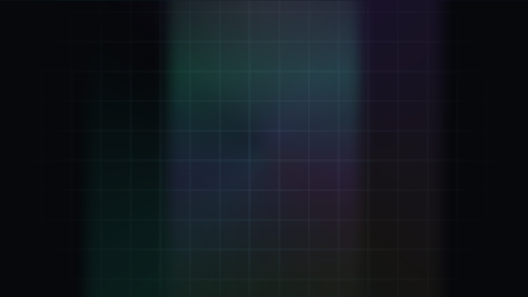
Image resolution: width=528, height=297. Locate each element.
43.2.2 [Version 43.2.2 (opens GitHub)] (484, 266)
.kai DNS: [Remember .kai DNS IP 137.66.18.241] (275, 266)
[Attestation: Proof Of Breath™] (93, 147)
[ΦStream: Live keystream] (93, 216)
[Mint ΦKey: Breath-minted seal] (93, 112)
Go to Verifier (220, 196)
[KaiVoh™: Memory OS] (93, 181)
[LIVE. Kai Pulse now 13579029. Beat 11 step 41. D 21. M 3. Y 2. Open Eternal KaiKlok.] (467, 10)
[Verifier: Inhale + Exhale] (93, 77)
